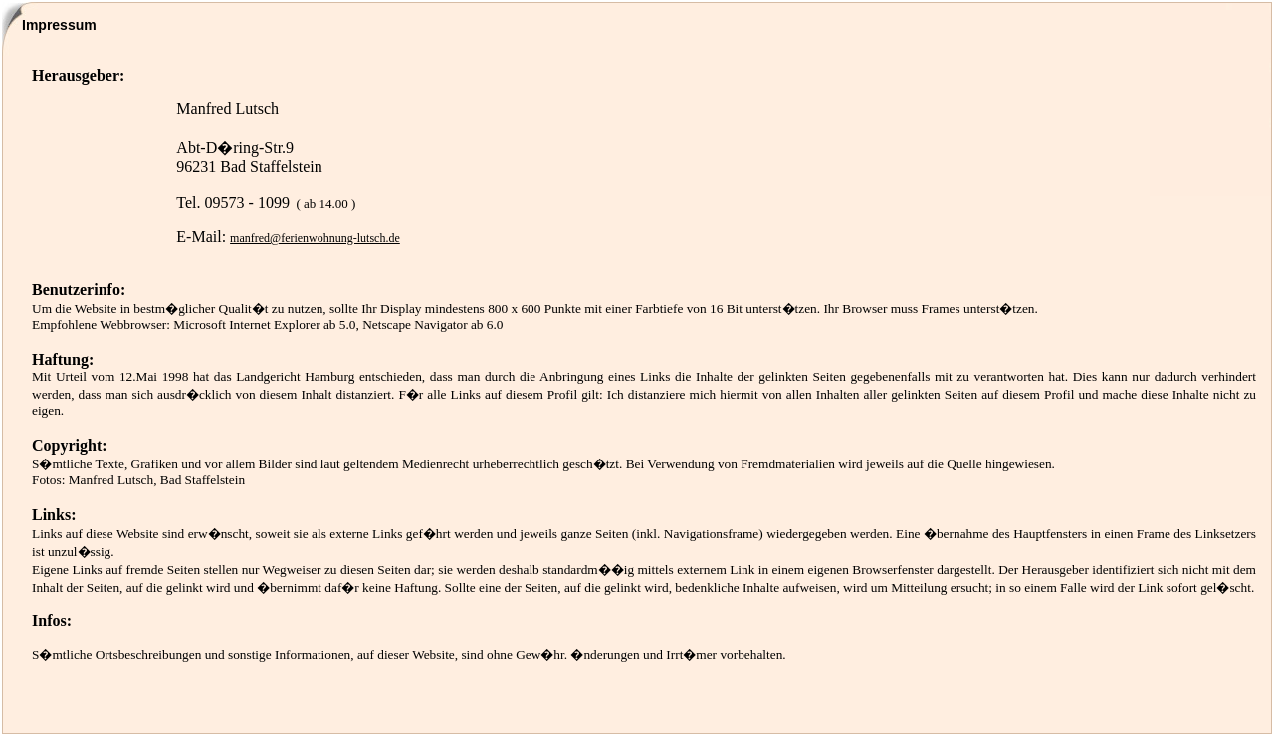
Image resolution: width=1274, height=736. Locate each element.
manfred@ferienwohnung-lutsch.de (315, 238)
